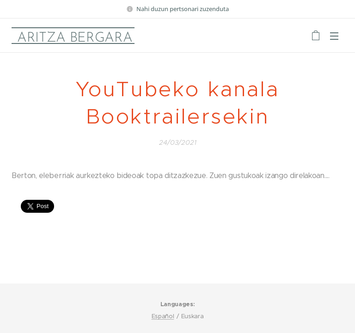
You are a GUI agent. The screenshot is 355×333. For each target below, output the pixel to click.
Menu (334, 36)
